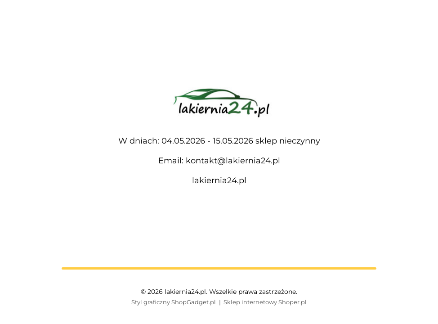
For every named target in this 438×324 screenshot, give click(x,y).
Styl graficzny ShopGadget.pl (173, 302)
